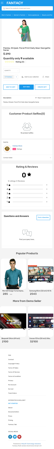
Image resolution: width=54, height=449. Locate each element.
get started (13, 403)
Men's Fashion (6, 15)
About (10, 407)
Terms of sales (13, 368)
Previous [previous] (2, 274)
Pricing (10, 420)
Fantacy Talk (12, 424)
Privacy (10, 380)
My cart (10, 389)
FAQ (9, 355)
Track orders (12, 393)
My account (12, 385)
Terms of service (14, 372)
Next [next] (52, 274)
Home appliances (33, 15)
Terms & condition (14, 376)
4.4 (14, 149)
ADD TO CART (10, 87)
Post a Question (43, 217)
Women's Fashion (19, 15)
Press (10, 416)
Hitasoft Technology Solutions (31, 444)
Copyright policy (13, 363)
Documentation (13, 412)
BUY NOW (26, 87)
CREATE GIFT (42, 87)
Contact (11, 359)
